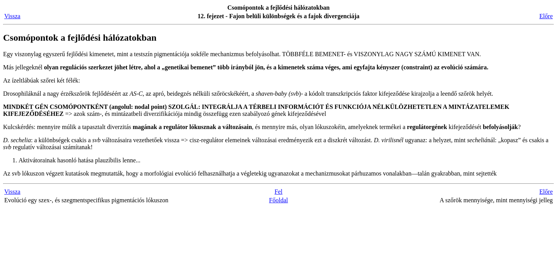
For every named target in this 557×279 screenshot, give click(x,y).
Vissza (12, 16)
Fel (278, 191)
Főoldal (278, 200)
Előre (546, 16)
